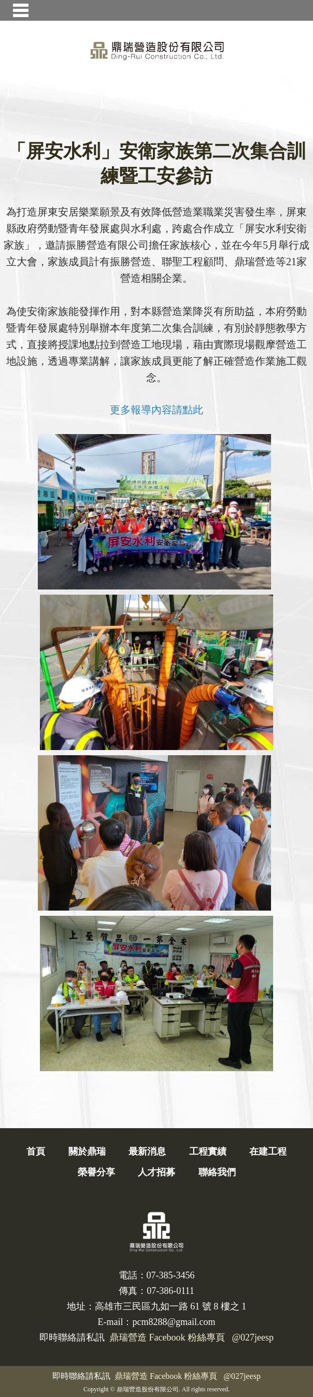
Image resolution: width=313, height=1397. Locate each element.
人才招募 (156, 1172)
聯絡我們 (217, 1172)
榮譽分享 (96, 1172)
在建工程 (268, 1151)
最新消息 (147, 1151)
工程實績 (207, 1151)
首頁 (35, 1151)
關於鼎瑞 (87, 1151)
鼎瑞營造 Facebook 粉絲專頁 (166, 1376)
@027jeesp (242, 1376)
